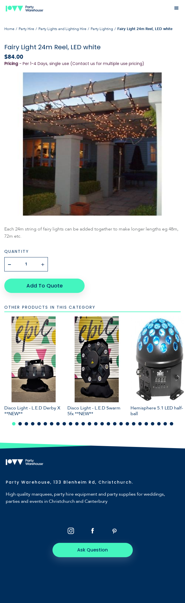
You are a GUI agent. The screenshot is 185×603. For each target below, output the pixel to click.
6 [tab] (45, 423)
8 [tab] (58, 423)
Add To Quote (44, 285)
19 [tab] (127, 423)
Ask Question (92, 550)
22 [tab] (146, 423)
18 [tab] (121, 423)
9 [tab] (64, 423)
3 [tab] (26, 423)
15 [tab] (102, 423)
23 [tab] (152, 423)
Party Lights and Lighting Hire (62, 28)
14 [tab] (96, 423)
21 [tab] (140, 423)
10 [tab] (70, 423)
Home (9, 28)
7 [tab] (51, 423)
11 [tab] (77, 423)
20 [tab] (133, 423)
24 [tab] (159, 423)
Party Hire (26, 28)
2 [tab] (20, 423)
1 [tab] (13, 423)
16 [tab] (108, 423)
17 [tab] (114, 423)
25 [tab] (165, 423)
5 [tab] (39, 423)
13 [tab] (89, 423)
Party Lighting (102, 28)
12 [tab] (83, 423)
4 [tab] (32, 423)
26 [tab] (171, 423)
